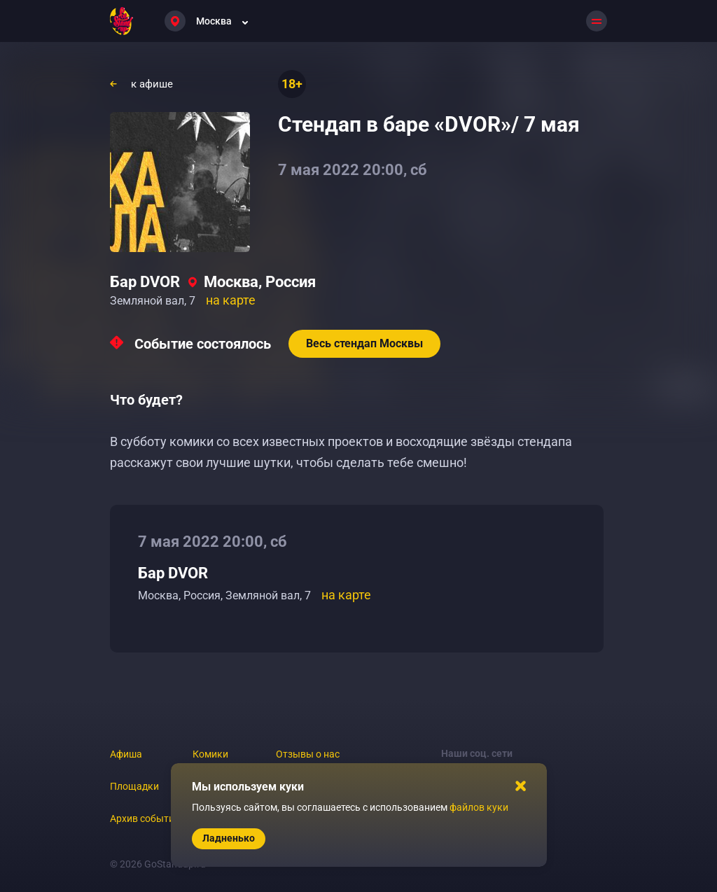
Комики (210, 754)
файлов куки (479, 807)
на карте (231, 300)
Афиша (126, 754)
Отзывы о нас (308, 754)
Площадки (134, 786)
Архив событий (145, 818)
